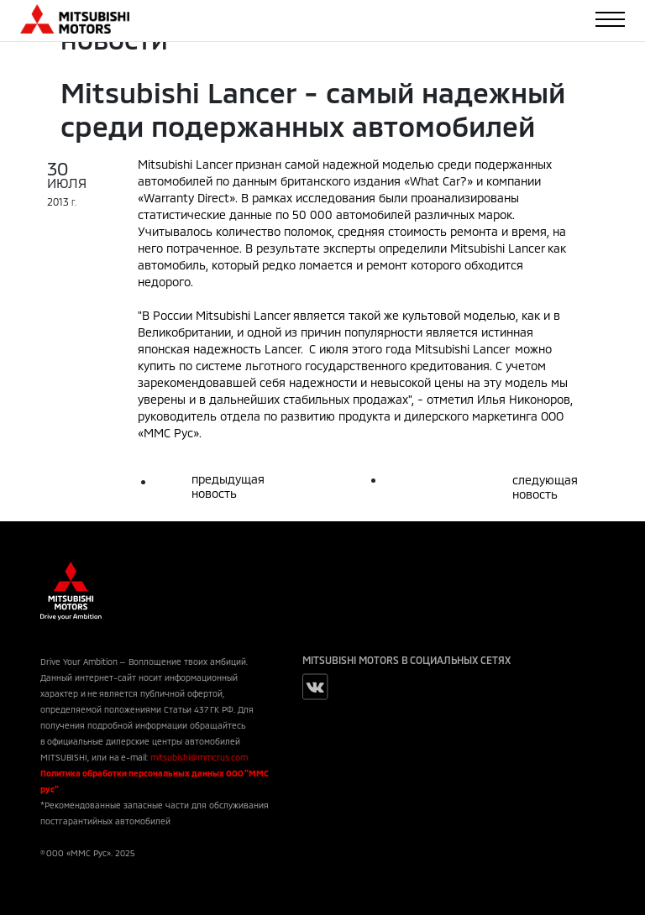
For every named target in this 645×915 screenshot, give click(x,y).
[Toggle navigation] (610, 19)
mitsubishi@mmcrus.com (199, 757)
